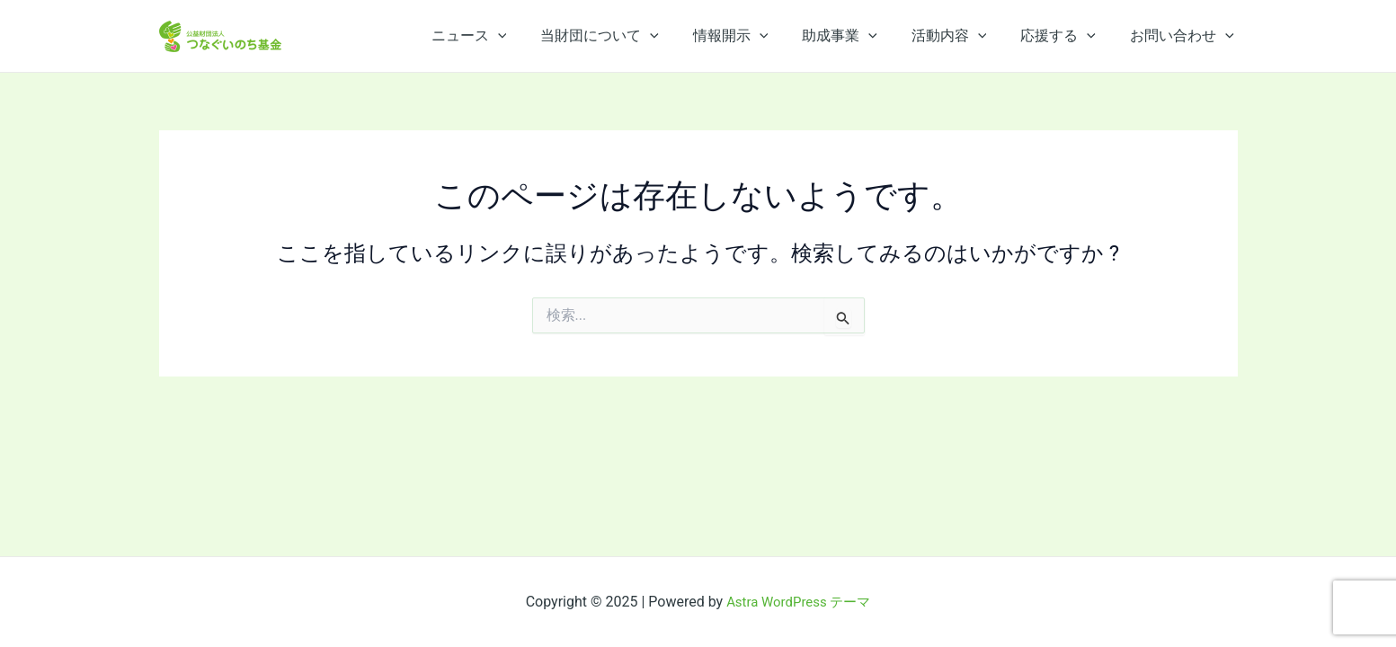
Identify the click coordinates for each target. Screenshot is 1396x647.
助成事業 (858, 36)
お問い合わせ (1185, 36)
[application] (532, 36)
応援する (1066, 36)
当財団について (629, 36)
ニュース (503, 36)
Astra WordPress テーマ (799, 601)
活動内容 (962, 36)
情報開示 (755, 36)
